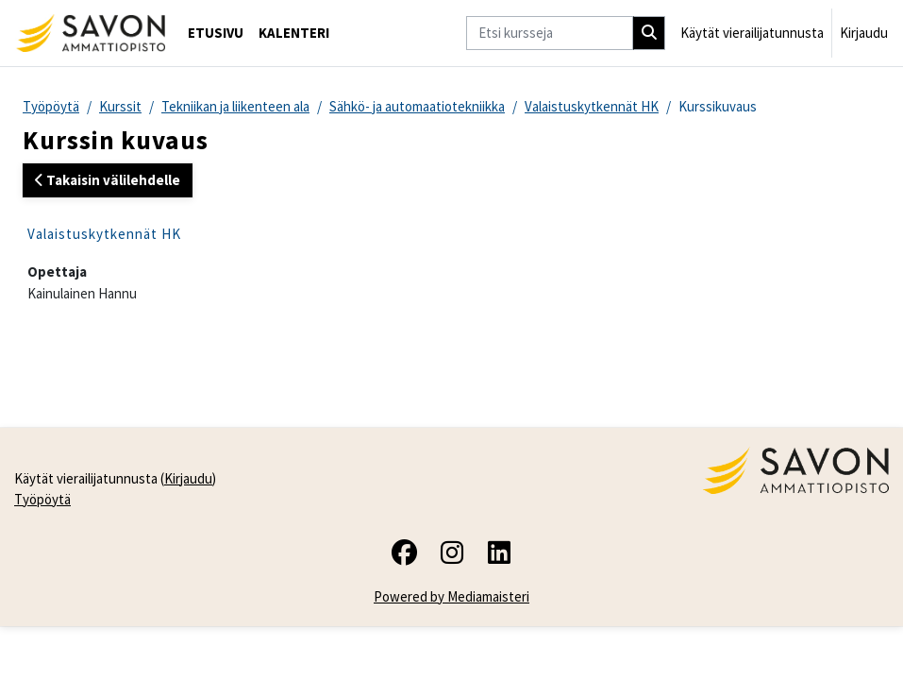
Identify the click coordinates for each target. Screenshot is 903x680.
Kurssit (120, 106)
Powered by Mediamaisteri (451, 596)
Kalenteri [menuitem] (294, 33)
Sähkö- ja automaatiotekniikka (417, 106)
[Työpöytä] (90, 33)
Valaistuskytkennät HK (592, 106)
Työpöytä (51, 106)
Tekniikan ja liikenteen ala (235, 106)
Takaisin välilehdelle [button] (107, 180)
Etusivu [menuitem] (215, 33)
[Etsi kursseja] (549, 33)
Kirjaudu (864, 33)
